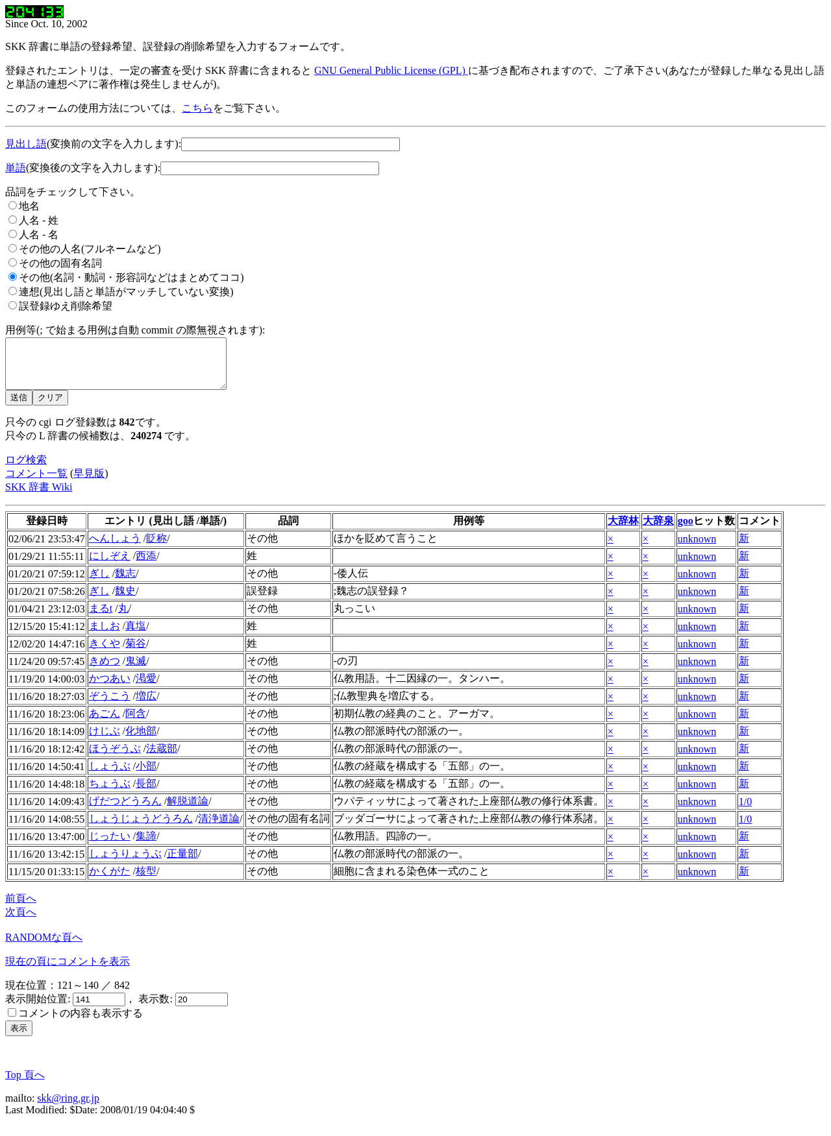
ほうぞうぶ (115, 758)
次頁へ (20, 921)
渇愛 (146, 688)
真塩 (135, 635)
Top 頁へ (25, 1084)
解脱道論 (187, 810)
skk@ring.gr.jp (68, 1107)
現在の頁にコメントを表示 (67, 970)
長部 (146, 793)
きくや (104, 653)
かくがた (109, 880)
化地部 (140, 740)
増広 (146, 705)
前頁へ (20, 907)
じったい (109, 845)
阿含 (135, 723)
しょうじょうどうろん (141, 828)
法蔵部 (161, 758)
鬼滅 (135, 670)
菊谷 (135, 653)
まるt (100, 617)
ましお (104, 635)
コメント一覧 (36, 483)
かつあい (109, 688)
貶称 (156, 547)
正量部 (182, 863)
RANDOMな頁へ (43, 946)
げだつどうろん (125, 810)
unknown (697, 548)
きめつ (104, 670)
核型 (146, 880)
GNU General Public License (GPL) (391, 70)
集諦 (146, 845)
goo (685, 530)
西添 (146, 565)
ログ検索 (26, 469)
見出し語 (26, 143)
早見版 (89, 483)
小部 (146, 775)
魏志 (125, 582)
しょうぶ (109, 775)
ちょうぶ (109, 793)
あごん (104, 723)
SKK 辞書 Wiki (38, 496)
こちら (197, 108)
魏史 (125, 600)
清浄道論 (219, 828)
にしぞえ (109, 565)
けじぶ (104, 740)
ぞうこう (109, 705)
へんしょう (115, 547)
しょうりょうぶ (125, 863)
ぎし (99, 582)
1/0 (745, 811)
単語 (15, 167)
